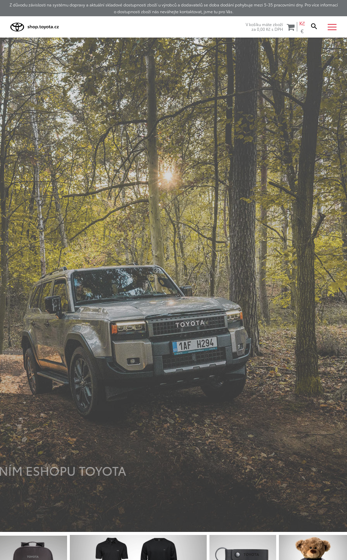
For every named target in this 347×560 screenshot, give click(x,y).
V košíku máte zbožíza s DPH (270, 27)
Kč (302, 23)
